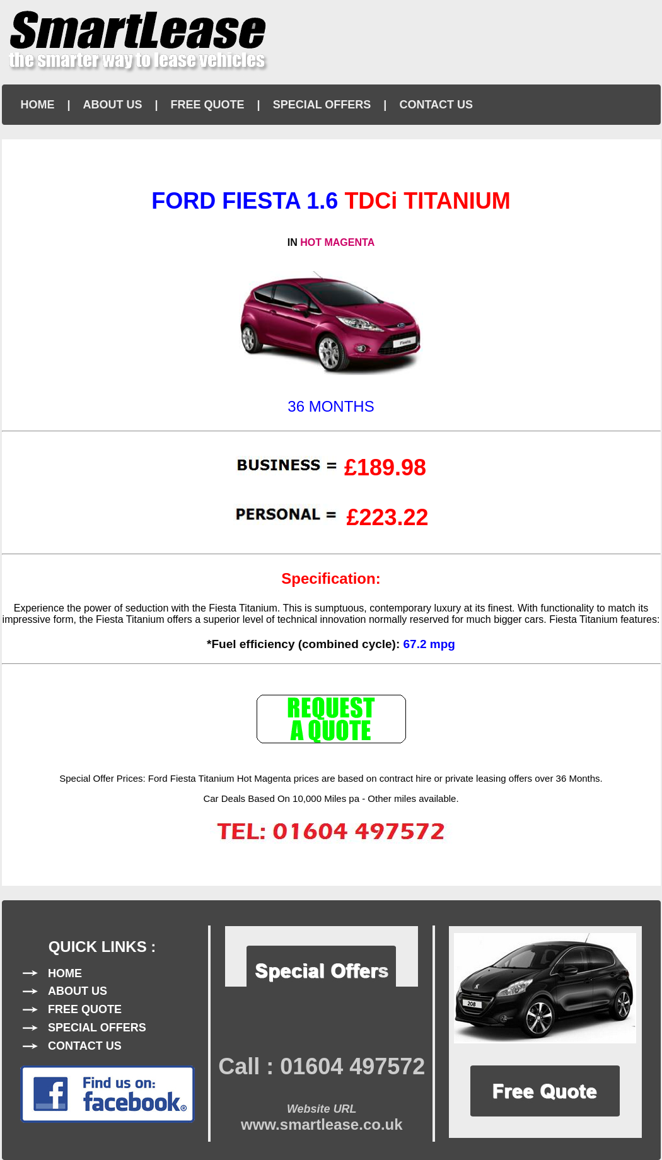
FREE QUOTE (208, 104)
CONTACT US (436, 104)
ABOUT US (112, 104)
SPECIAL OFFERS (322, 104)
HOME (38, 104)
